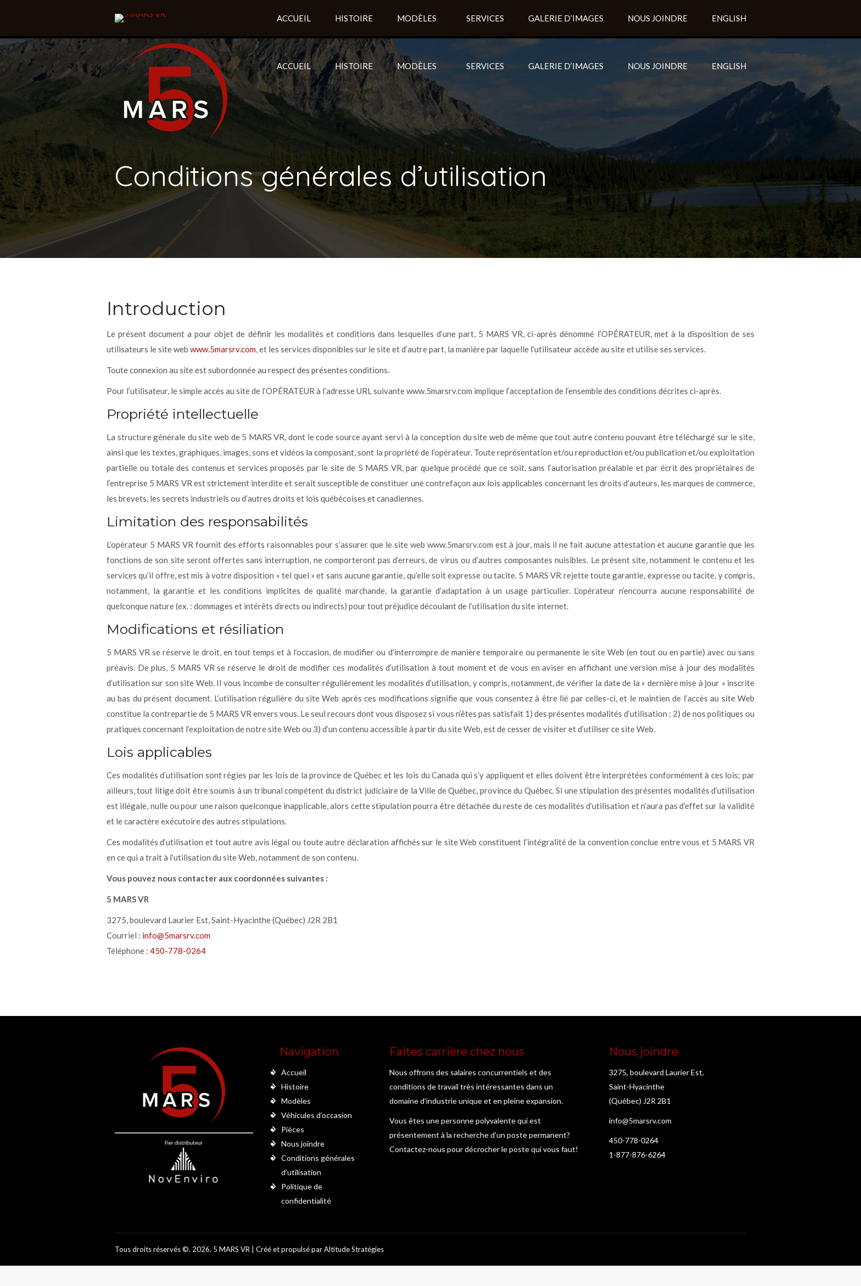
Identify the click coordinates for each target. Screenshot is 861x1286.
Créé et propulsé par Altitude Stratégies (320, 1249)
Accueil (293, 1072)
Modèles (296, 1100)
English (729, 66)
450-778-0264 (178, 951)
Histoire (295, 1086)
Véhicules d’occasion (316, 1115)
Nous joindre (303, 1143)
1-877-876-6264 (637, 1154)
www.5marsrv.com (223, 349)
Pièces (292, 1129)
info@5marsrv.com (176, 935)
